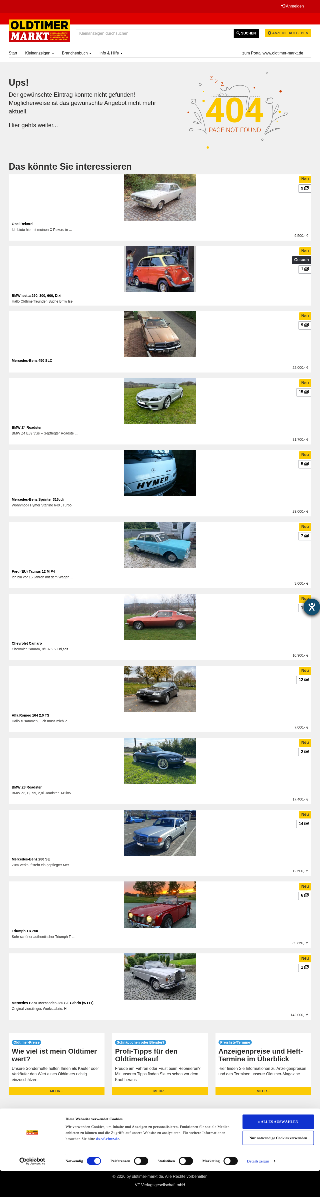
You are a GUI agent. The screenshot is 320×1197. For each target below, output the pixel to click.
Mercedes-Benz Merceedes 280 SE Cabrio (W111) (53, 1003)
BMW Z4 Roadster (27, 427)
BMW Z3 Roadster (27, 787)
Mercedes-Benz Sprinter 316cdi (38, 499)
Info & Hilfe (110, 53)
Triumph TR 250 (25, 931)
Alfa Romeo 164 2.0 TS (30, 715)
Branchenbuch (77, 53)
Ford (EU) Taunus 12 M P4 (33, 571)
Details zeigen (258, 1187)
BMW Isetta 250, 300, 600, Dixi (36, 296)
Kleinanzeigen (39, 53)
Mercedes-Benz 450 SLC (32, 361)
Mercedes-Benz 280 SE (31, 859)
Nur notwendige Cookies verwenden (278, 1164)
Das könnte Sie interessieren (70, 166)
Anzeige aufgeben (288, 33)
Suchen (246, 33)
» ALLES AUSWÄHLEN (278, 1148)
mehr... (56, 1091)
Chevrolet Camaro (27, 643)
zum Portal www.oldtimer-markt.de (272, 53)
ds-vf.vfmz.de (107, 1165)
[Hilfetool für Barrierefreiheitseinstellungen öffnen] (312, 607)
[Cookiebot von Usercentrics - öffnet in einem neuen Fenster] (32, 1187)
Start (13, 53)
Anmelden (292, 6)
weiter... (48, 125)
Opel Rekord (22, 224)
